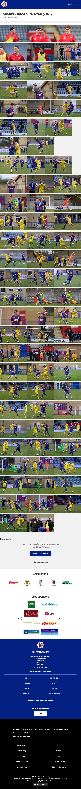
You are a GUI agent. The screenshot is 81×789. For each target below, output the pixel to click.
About (59, 745)
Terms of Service (21, 762)
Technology (21, 756)
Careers (59, 751)
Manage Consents (59, 767)
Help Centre (21, 745)
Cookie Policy (22, 767)
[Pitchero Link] (40, 726)
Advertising (21, 751)
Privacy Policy (59, 762)
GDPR (59, 756)
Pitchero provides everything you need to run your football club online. (40, 729)
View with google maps (40, 671)
